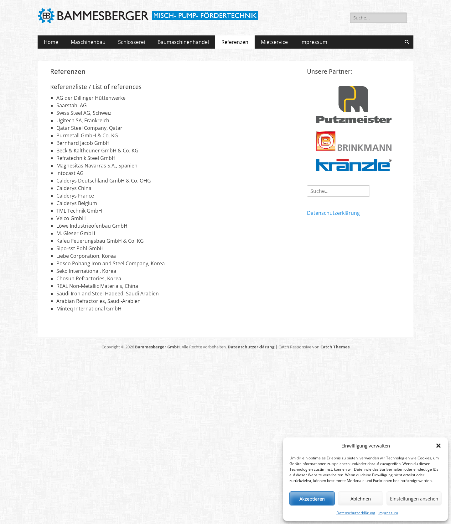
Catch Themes (335, 347)
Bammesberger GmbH (157, 347)
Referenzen (234, 42)
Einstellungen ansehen (414, 498)
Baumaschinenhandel (183, 42)
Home (51, 42)
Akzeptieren (312, 498)
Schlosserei (131, 42)
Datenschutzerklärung (355, 513)
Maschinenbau (88, 42)
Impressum (388, 513)
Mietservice (274, 42)
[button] (438, 445)
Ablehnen (360, 498)
